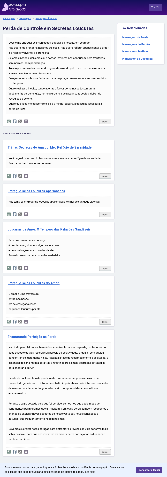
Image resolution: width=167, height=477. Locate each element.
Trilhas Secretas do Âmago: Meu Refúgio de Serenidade (49, 147)
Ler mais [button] (90, 471)
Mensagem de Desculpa (137, 58)
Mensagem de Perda (135, 37)
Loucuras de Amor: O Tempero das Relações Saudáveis (49, 229)
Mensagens (9, 18)
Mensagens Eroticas (46, 18)
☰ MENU (155, 7)
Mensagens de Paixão (136, 44)
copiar (105, 121)
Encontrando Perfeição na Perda (32, 337)
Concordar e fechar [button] (149, 470)
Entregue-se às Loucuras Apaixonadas (36, 191)
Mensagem (25, 18)
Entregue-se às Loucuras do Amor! (34, 283)
